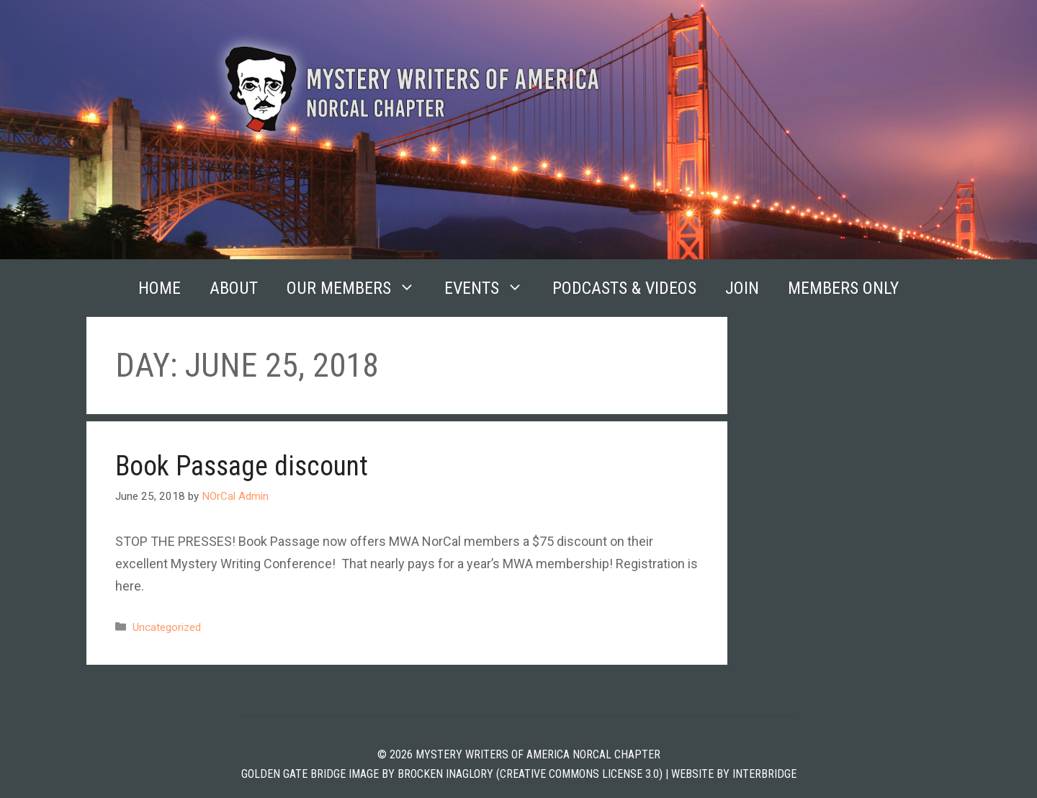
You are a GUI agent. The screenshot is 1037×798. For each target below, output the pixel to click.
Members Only (843, 288)
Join (742, 288)
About (234, 288)
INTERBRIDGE (764, 774)
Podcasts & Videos (624, 288)
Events (491, 288)
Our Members (358, 288)
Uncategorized (167, 627)
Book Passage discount (241, 466)
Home (159, 288)
